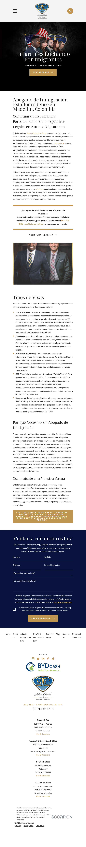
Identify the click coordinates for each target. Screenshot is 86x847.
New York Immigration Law (38, 637)
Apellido (47, 557)
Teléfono (16, 566)
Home (7, 634)
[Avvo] (53, 659)
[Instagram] (33, 659)
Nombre (16, 557)
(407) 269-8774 (43, 709)
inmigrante (59, 143)
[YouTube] (38, 659)
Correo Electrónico (52, 566)
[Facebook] (48, 659)
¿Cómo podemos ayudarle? (24, 581)
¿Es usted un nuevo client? (24, 574)
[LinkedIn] (43, 659)
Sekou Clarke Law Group (37, 133)
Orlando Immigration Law (25, 637)
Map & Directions (43, 734)
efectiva (39, 189)
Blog (58, 634)
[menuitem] (18, 826)
